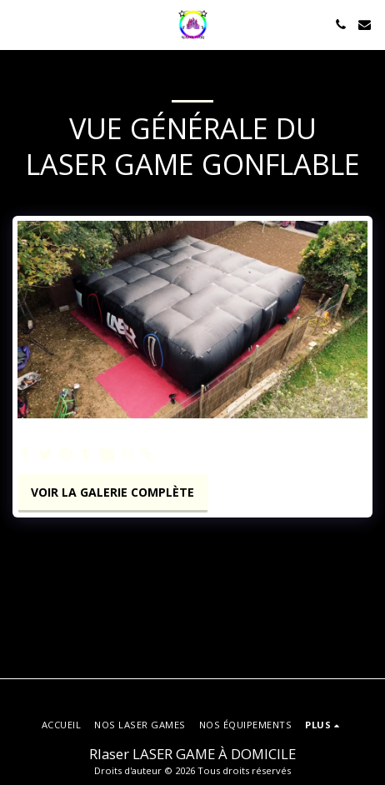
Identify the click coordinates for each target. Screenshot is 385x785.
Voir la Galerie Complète (112, 492)
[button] (18, 24)
